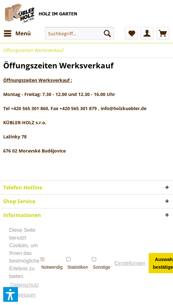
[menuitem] (17, 33)
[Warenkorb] (162, 33)
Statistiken (77, 263)
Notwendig (51, 263)
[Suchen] (107, 33)
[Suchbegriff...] (79, 33)
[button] (10, 294)
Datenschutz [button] (24, 285)
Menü (17, 32)
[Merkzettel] (131, 33)
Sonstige (101, 263)
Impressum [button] (23, 295)
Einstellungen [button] (130, 263)
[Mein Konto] (147, 33)
